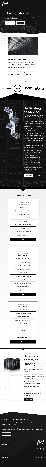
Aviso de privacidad (38, 457)
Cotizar (23, 239)
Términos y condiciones (38, 459)
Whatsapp (20, 23)
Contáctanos (10, 23)
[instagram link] (37, 448)
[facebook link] (43, 448)
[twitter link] (40, 448)
